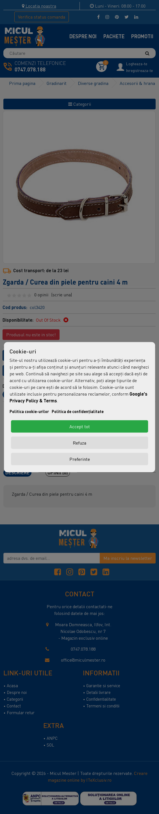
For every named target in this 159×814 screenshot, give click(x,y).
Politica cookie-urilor (29, 411)
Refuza (79, 442)
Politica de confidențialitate (78, 411)
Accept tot (79, 426)
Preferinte (79, 459)
